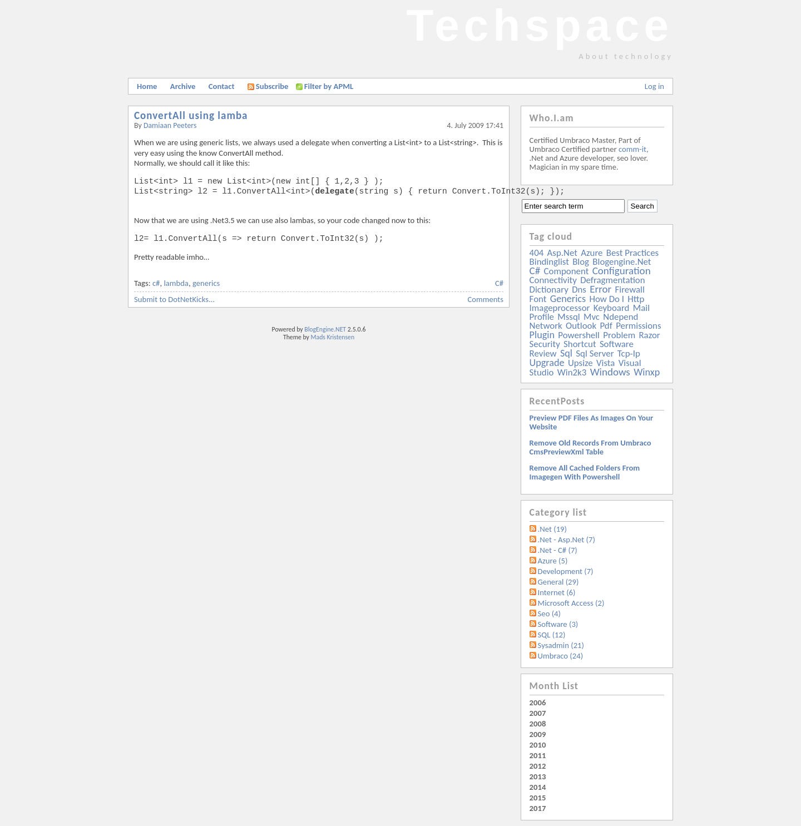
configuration (621, 270)
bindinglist (549, 262)
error (600, 289)
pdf (606, 326)
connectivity (553, 280)
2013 (538, 776)
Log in (654, 86)
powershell (579, 335)
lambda (176, 283)
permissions (638, 326)
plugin (542, 335)
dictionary (549, 289)
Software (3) (558, 624)
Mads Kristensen (333, 337)
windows (610, 371)
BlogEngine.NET (325, 329)
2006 (538, 702)
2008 (538, 723)
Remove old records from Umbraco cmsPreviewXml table (590, 447)
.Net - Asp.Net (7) (566, 540)
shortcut (579, 344)
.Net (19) (552, 529)
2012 (538, 765)
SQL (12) (552, 635)
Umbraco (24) (561, 656)
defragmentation (612, 280)
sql (566, 353)
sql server (595, 353)
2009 (538, 734)
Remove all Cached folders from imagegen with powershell (585, 472)
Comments (485, 299)
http (635, 299)
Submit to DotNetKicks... (174, 299)
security (545, 344)
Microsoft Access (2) (571, 603)
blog (580, 262)
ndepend (620, 317)
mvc (592, 317)
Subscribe (268, 86)
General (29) (558, 582)
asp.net (562, 253)
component (566, 271)
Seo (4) (549, 614)
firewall (630, 289)
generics (206, 283)
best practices (632, 253)
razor (649, 335)
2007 (538, 713)
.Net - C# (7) (557, 550)
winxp (647, 372)
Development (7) (566, 571)
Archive (183, 86)
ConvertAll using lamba (191, 115)
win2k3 (571, 372)
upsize (580, 363)
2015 (538, 797)
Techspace (539, 25)
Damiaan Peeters (170, 125)
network (546, 326)
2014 (538, 787)
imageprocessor (560, 308)
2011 (538, 755)
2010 (538, 744)
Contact (222, 86)
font (538, 299)
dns (579, 289)
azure (591, 253)
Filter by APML (328, 86)
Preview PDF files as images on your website (592, 422)
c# (156, 283)
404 (537, 253)
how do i (606, 299)
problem (619, 335)
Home (147, 86)
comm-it (632, 149)
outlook (581, 326)
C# (499, 283)
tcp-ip (628, 353)
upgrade (547, 363)
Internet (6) (557, 592)
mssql (568, 317)
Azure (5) (553, 561)
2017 (538, 808)
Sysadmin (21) (561, 645)
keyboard (612, 308)
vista (605, 363)
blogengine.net (621, 262)
